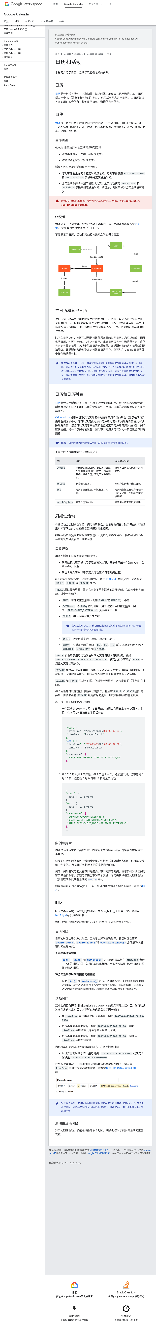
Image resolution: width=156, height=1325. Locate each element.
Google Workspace (73, 54)
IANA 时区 (61, 915)
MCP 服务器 (46, 21)
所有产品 (93, 3)
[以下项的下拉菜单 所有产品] (102, 4)
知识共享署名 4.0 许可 (100, 1150)
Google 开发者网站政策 (98, 1153)
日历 (58, 93)
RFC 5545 (111, 579)
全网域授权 (83, 367)
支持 (61, 21)
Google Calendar (17, 14)
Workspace (26, 4)
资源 (111, 3)
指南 (109, 54)
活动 (58, 123)
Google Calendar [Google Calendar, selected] (73, 3)
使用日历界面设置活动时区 (122, 1068)
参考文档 (29, 21)
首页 (55, 3)
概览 (6, 21)
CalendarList (62, 417)
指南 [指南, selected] (17, 21)
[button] (21, 45)
